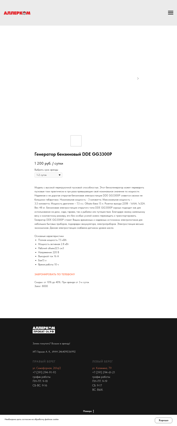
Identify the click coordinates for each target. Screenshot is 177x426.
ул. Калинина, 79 (102, 368)
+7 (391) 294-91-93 (44, 372)
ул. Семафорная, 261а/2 (47, 368)
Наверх (88, 411)
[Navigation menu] (170, 13)
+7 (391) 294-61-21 (103, 372)
